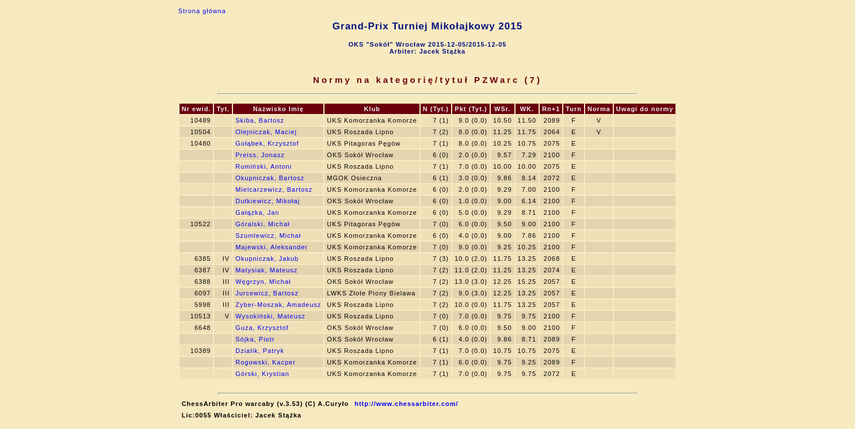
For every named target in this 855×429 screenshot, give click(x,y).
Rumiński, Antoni (263, 166)
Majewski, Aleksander (271, 247)
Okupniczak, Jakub (267, 258)
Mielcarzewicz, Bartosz (273, 189)
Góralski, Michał (262, 224)
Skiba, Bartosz (259, 120)
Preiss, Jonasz (260, 154)
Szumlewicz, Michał (268, 235)
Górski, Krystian (262, 373)
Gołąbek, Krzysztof (267, 143)
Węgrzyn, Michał (263, 281)
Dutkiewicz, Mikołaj (267, 201)
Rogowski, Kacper (265, 362)
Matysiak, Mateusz (266, 270)
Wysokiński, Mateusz (270, 316)
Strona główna (202, 10)
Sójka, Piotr (254, 339)
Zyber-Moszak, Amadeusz (278, 304)
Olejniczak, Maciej (266, 131)
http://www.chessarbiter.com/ (406, 403)
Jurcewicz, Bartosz (267, 293)
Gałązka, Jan (257, 212)
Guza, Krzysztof (262, 327)
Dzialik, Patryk (259, 350)
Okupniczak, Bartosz (269, 177)
